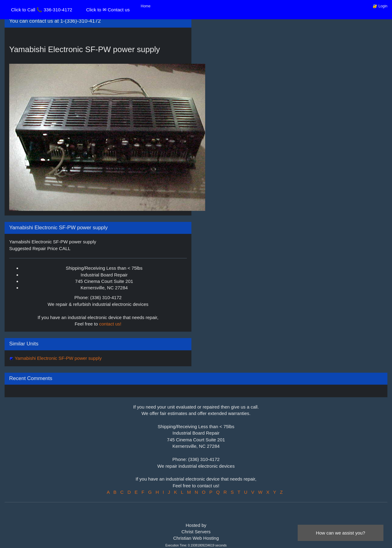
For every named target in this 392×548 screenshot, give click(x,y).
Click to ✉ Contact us (108, 9)
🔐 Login (380, 6)
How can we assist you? (340, 532)
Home (146, 6)
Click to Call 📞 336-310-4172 (41, 9)
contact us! (110, 323)
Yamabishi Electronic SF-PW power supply (57, 358)
